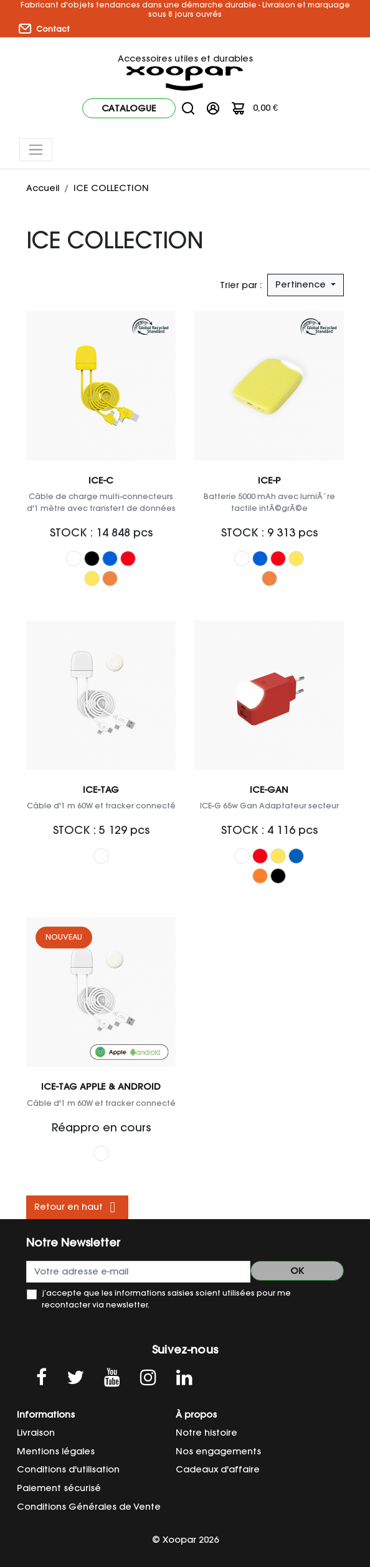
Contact (44, 29)
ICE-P (269, 480)
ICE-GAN (269, 789)
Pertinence (301, 284)
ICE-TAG (101, 789)
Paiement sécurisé (59, 1488)
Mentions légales (56, 1451)
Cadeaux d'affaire (218, 1469)
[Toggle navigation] (35, 149)
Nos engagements (218, 1451)
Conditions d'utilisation (68, 1469)
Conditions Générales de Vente (89, 1506)
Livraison (36, 1432)
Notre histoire (206, 1432)
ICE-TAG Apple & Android (101, 1086)
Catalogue (129, 108)
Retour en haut (77, 1207)
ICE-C (100, 480)
